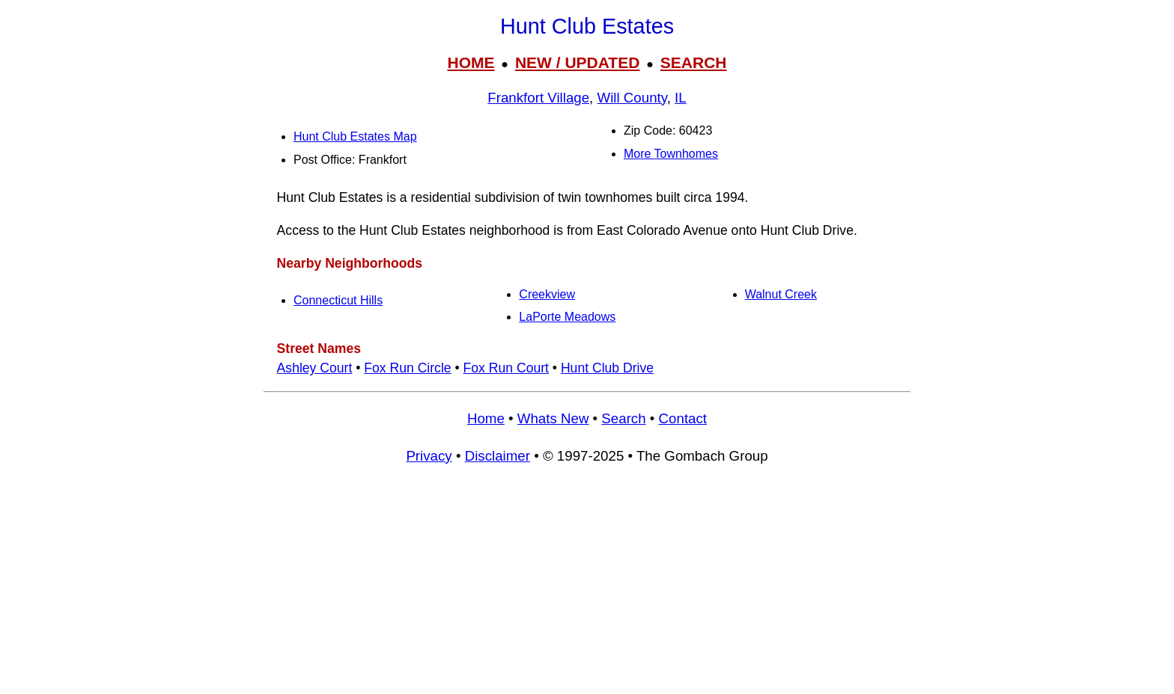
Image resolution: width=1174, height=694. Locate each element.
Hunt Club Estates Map (355, 136)
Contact (683, 418)
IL (681, 97)
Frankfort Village (538, 97)
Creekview (547, 294)
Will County (632, 97)
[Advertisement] (587, 586)
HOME (470, 62)
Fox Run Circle (407, 367)
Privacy (428, 456)
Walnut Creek (781, 294)
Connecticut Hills (338, 300)
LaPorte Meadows (567, 316)
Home (486, 418)
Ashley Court (315, 367)
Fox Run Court (506, 367)
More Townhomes (671, 153)
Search (623, 418)
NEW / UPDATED (577, 62)
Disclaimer (497, 456)
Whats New (553, 418)
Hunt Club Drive (607, 367)
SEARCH (693, 62)
